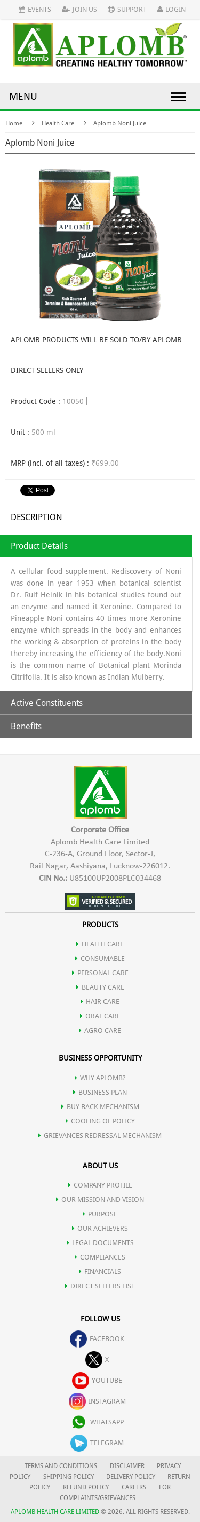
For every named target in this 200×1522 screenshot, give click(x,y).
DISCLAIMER (127, 1466)
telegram (97, 1443)
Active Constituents (47, 703)
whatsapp (97, 1422)
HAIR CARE (100, 1002)
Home (13, 123)
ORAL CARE (100, 1016)
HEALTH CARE (100, 944)
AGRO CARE (100, 1030)
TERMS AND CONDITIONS (61, 1466)
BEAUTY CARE (100, 987)
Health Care (58, 123)
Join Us (79, 9)
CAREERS (134, 1487)
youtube (97, 1380)
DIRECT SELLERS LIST (100, 1286)
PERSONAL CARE (100, 973)
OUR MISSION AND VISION (100, 1200)
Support (127, 9)
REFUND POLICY (86, 1487)
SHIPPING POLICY (69, 1476)
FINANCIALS (100, 1272)
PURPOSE (100, 1214)
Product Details (39, 546)
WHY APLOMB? (100, 1078)
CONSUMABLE (100, 958)
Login (171, 9)
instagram (97, 1401)
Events (35, 9)
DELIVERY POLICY (130, 1476)
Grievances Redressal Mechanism (100, 1135)
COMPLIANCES (100, 1257)
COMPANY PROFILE (100, 1185)
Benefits (26, 726)
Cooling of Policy (100, 1121)
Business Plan (100, 1092)
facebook (97, 1339)
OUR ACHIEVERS (100, 1228)
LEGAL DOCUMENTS (100, 1243)
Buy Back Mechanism (100, 1107)
